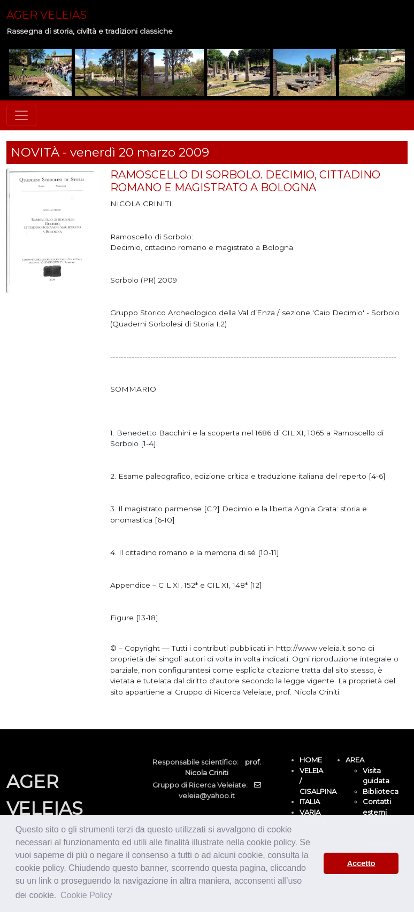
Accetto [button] (361, 863)
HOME (311, 759)
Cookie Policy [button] (86, 895)
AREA (355, 759)
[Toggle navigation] (21, 115)
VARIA (310, 812)
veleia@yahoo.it (207, 795)
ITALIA (310, 801)
